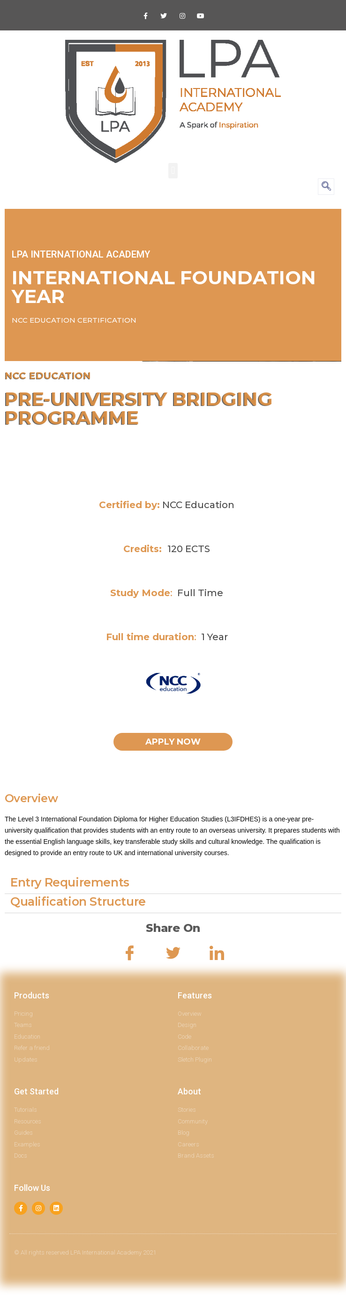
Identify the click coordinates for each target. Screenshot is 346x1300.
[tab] (173, 884)
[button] (172, 170)
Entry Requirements (69, 882)
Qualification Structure (78, 901)
